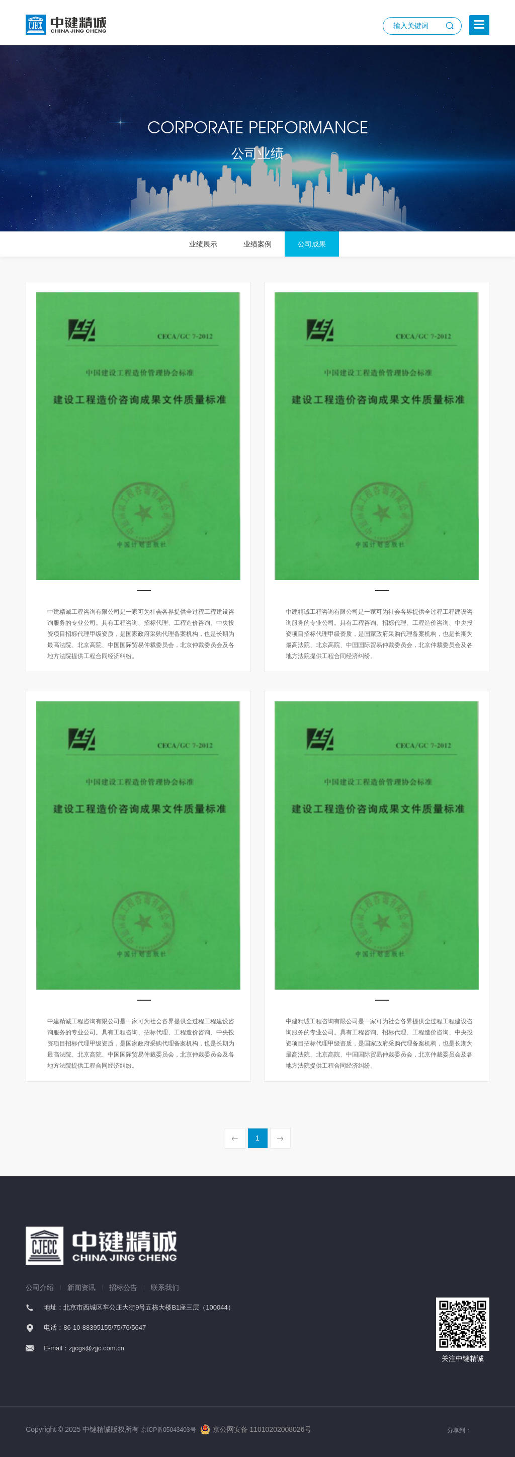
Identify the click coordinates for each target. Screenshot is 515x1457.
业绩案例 (257, 244)
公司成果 (312, 244)
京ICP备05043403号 (168, 1429)
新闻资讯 (81, 1287)
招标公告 (123, 1287)
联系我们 (165, 1287)
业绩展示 (203, 244)
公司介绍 (40, 1287)
